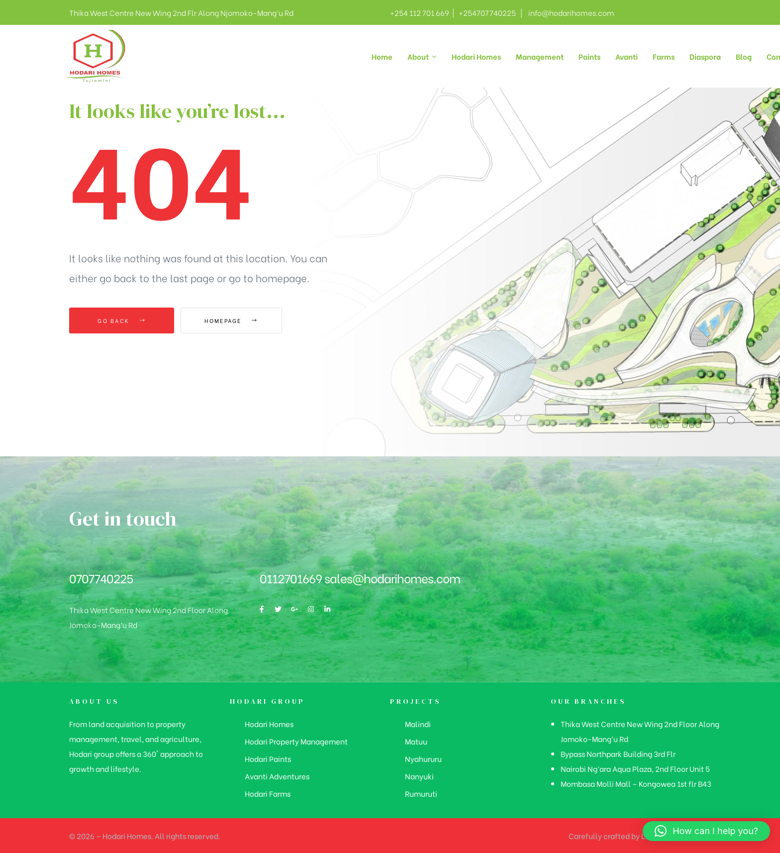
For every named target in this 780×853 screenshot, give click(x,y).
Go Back (122, 320)
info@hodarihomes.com (571, 12)
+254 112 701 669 (419, 12)
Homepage (235, 320)
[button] (706, 831)
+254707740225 (486, 12)
